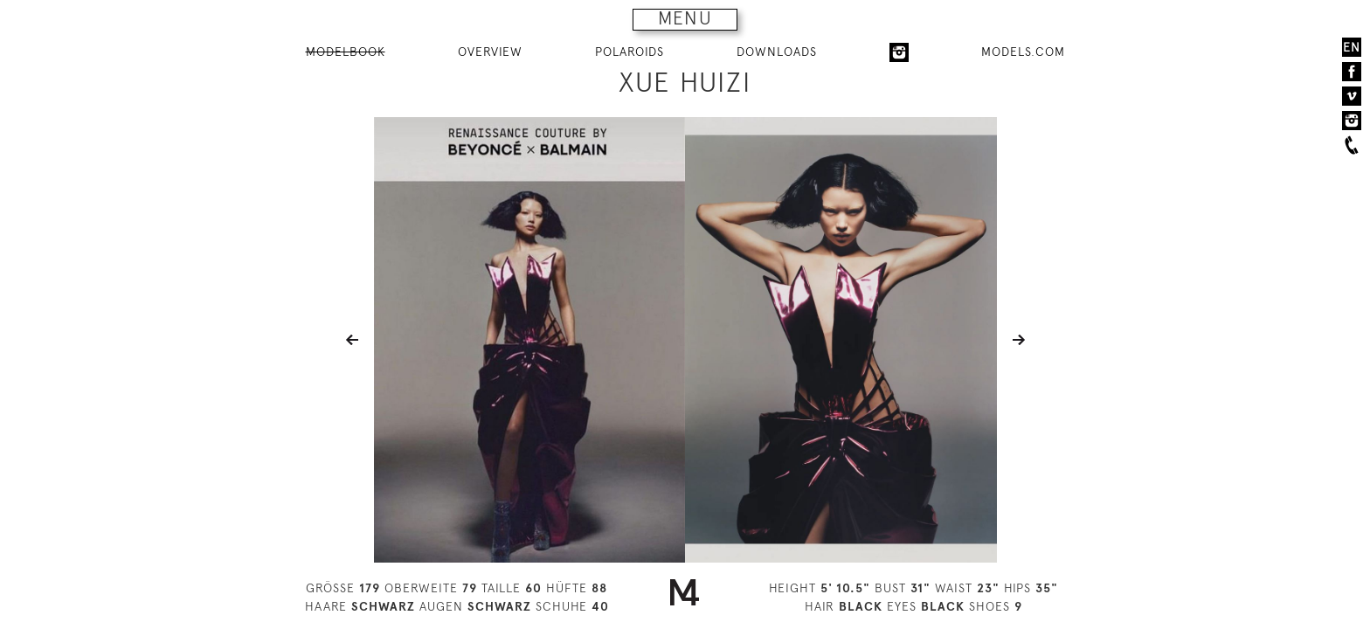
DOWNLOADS (777, 51)
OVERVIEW (490, 51)
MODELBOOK (345, 51)
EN (1351, 47)
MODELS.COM (1023, 51)
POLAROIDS (629, 51)
